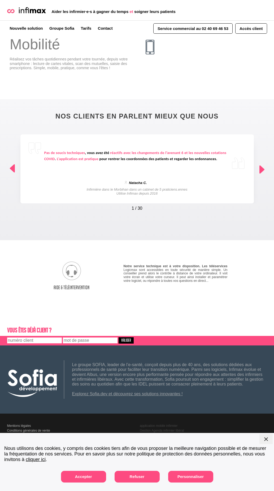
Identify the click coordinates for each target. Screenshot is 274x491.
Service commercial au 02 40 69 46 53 (193, 28)
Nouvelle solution (26, 28)
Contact (105, 28)
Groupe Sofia (61, 28)
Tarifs (86, 28)
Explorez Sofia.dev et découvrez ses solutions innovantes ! (127, 394)
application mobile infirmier (158, 426)
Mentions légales (19, 426)
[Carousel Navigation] (137, 207)
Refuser (137, 476)
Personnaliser (190, 476)
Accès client (251, 28)
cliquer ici (36, 459)
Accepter (83, 476)
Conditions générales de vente (28, 430)
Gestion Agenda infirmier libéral (162, 430)
